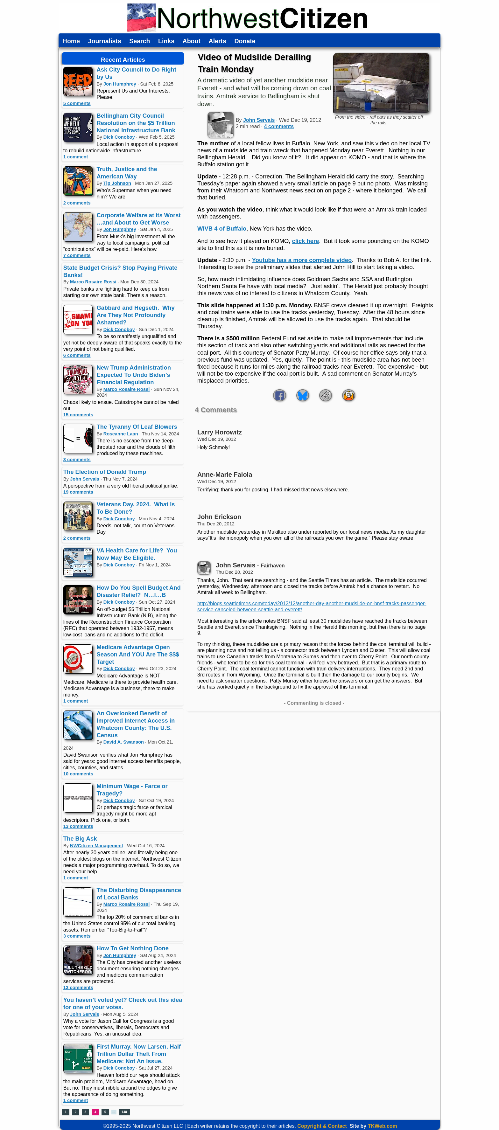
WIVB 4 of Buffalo (221, 228)
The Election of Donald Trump (104, 471)
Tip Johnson (117, 183)
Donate (244, 41)
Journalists (104, 41)
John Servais (84, 479)
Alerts (217, 41)
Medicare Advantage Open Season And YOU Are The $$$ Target (138, 654)
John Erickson (219, 516)
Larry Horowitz (219, 432)
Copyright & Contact (322, 1126)
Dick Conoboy (119, 137)
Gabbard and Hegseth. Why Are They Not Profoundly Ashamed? (136, 315)
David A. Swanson (123, 742)
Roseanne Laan (120, 433)
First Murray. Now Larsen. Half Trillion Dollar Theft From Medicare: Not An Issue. (139, 1053)
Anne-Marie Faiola (224, 474)
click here (305, 241)
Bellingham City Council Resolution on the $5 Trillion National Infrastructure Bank (136, 123)
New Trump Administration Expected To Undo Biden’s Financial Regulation (134, 374)
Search (139, 41)
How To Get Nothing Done (133, 948)
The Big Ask (80, 838)
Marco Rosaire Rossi (93, 281)
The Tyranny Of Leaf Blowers (137, 426)
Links (166, 41)
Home (71, 41)
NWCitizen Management (96, 845)
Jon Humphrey (119, 84)
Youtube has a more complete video (302, 260)
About (191, 41)
